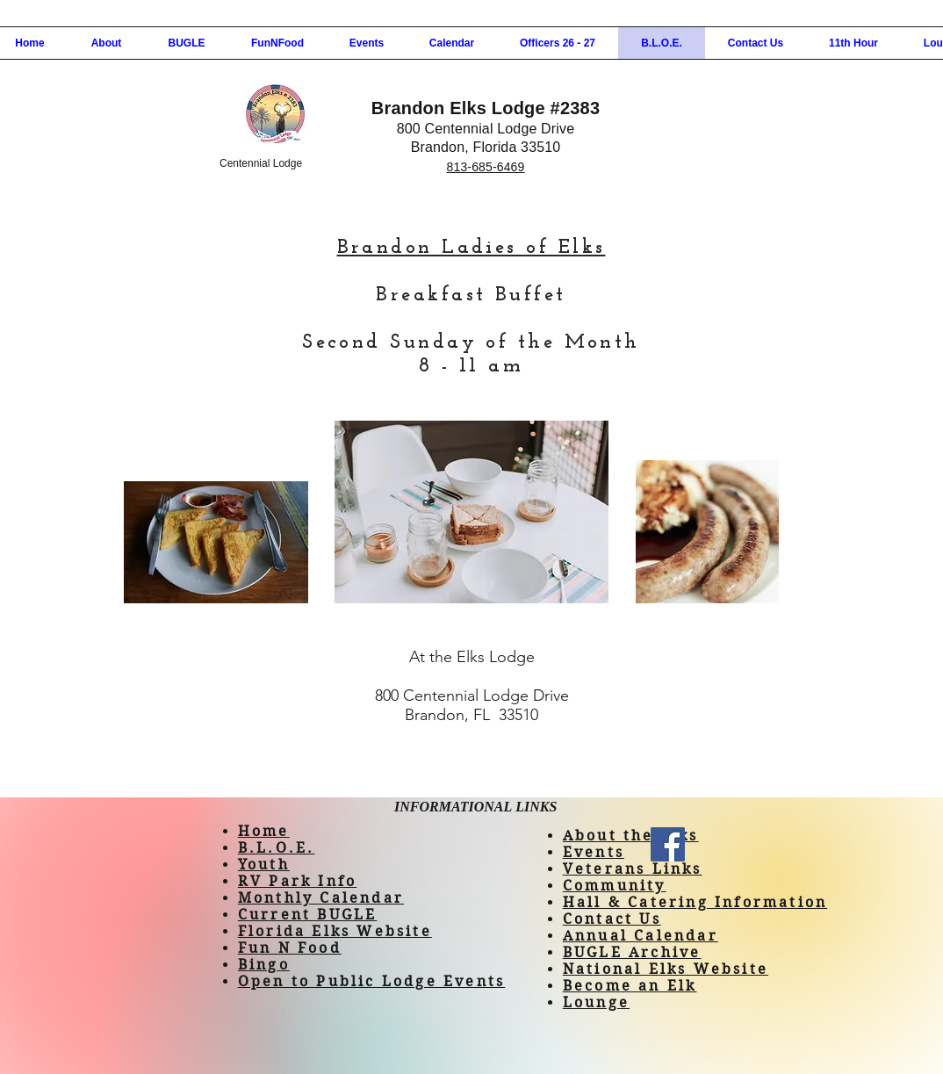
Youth (264, 864)
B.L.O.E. (276, 848)
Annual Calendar (640, 935)
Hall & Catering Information (695, 902)
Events (593, 852)
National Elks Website (665, 969)
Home (264, 831)
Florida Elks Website (335, 931)
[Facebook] (668, 844)
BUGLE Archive (632, 952)
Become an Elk (630, 985)
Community (614, 885)
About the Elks (631, 835)
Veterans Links (632, 869)
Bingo (264, 964)
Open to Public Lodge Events (371, 981)
